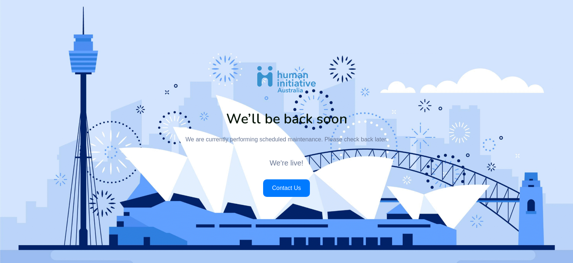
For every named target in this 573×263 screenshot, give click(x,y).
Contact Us (286, 188)
